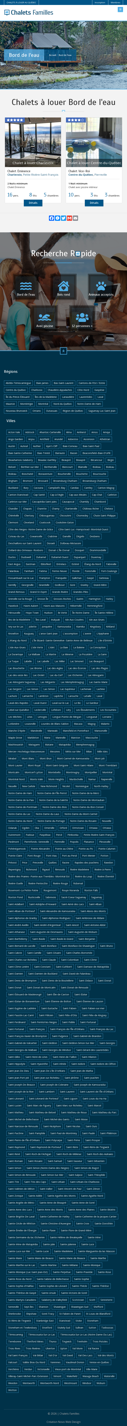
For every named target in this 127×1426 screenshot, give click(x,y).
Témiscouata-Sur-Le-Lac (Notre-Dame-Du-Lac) (86, 1334)
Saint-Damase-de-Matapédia (93, 966)
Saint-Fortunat (88, 1022)
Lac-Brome (36, 668)
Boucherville (64, 473)
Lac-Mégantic (48, 682)
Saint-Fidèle (68, 1022)
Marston (75, 737)
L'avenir (87, 633)
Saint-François (37, 1029)
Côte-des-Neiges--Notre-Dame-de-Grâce (30, 529)
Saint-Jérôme (72, 1077)
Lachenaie (85, 689)
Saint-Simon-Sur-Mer (52, 1174)
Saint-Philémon (108, 1133)
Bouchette (82, 473)
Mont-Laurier (15, 765)
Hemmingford (94, 605)
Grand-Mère (100, 584)
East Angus (14, 564)
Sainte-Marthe (98, 1258)
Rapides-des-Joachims (87, 862)
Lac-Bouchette (16, 668)
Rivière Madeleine (79, 869)
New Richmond (49, 786)
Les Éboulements (85, 709)
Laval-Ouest (40, 702)
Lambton (43, 696)
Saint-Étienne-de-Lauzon (89, 1001)
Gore (72, 584)
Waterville (109, 1376)
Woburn (101, 1383)
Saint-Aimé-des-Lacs (73, 904)
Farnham (29, 571)
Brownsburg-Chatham (95, 480)
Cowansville (36, 536)
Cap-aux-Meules (78, 494)
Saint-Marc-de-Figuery (39, 1105)
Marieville (61, 737)
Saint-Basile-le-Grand (61, 938)
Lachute (12, 696)
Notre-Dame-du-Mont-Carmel (80, 814)
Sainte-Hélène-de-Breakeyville (66, 1237)
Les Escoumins (108, 709)
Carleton (112, 494)
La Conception (98, 647)
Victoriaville (43, 1369)
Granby (84, 584)
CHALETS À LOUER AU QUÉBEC (21, 2)
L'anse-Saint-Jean (48, 633)
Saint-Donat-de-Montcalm (41, 987)
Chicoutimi (65, 515)
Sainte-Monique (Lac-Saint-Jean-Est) (28, 1272)
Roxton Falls (91, 890)
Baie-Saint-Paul (91, 446)
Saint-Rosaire (35, 1161)
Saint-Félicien (46, 1015)
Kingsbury (95, 626)
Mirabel (12, 758)
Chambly (84, 501)
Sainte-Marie (15, 1258)
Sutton (92, 1327)
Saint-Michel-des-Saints (56, 1119)
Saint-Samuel (55, 1161)
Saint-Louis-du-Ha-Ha (94, 1098)
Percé (59, 834)
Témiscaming (15, 1334)
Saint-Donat (104, 980)
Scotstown (78, 1299)
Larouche (73, 696)
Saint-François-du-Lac (101, 1029)
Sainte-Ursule (49, 1292)
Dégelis (80, 536)
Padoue (30, 834)
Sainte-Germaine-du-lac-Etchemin (26, 1237)
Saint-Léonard (16, 1098)
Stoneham (92, 1320)
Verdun (28, 1369)
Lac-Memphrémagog (72, 682)
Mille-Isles (102, 751)
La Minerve (67, 654)
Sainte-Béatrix (107, 1209)
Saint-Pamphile (37, 1133)
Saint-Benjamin (87, 938)
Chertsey (29, 515)
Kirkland (110, 626)
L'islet (51, 647)
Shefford (98, 1306)
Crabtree (52, 536)
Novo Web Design (69, 1422)
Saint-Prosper (92, 1140)
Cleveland (29, 522)
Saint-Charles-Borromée (79, 952)
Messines (55, 751)
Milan (89, 751)
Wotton (12, 1390)
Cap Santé (39, 494)
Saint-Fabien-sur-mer (93, 1008)
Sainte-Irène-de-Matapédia (23, 1244)
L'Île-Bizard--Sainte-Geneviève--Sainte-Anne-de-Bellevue (62, 640)
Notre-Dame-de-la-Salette (53, 800)
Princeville (38, 862)
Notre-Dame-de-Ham (89, 403)
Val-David (68, 1355)
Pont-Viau (51, 855)
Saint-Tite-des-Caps (35, 1181)
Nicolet (66, 786)
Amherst (81, 432)
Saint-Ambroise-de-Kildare (90, 918)
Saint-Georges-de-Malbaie (22, 1050)
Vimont (57, 1376)
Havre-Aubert (30, 605)
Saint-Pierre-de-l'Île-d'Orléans (24, 1140)
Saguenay (96, 897)
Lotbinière (13, 723)
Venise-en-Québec (99, 1362)
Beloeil (12, 467)
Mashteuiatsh (15, 744)
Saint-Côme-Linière (18, 966)
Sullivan (79, 1327)
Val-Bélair (38, 1355)
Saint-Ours (91, 1126)
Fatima (43, 571)
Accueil (52, 55)
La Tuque (13, 661)
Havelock (13, 605)
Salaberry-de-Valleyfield (54, 1299)
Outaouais (51, 410)
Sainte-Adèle (35, 1195)
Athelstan (105, 439)
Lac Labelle (43, 661)
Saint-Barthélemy (17, 938)
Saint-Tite (13, 1181)
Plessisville (104, 841)
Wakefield (72, 1376)
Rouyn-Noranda (70, 890)
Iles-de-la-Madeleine (19, 619)
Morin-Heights (56, 779)
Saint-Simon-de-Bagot (86, 1168)
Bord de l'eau (65, 55)
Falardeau (13, 571)
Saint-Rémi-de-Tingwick (96, 1147)
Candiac (74, 487)
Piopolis (74, 841)
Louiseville (30, 723)
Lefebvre (56, 709)
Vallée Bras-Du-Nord (34, 1362)
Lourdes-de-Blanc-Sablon (55, 723)
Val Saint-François (18, 1355)
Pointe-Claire (15, 855)
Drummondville (98, 550)
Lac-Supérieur (67, 689)
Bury (25, 487)
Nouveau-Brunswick (16, 410)
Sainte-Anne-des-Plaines (81, 1209)
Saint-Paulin (88, 1133)
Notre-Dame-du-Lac (19, 814)
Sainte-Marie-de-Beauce (40, 1258)
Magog (92, 723)
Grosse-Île (42, 598)
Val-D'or (52, 1355)
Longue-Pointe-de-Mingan (66, 716)
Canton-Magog (106, 487)
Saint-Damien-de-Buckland (42, 973)
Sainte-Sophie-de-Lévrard (53, 1286)
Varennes (55, 1362)
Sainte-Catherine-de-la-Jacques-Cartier (95, 1216)
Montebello (54, 772)
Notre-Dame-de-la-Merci (85, 793)
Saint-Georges (107, 1043)
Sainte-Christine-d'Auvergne (56, 1223)
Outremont (14, 834)
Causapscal (68, 501)
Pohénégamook (17, 848)
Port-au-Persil (69, 855)
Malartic (105, 723)
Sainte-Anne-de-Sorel (83, 1202)
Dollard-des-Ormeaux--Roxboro (25, 550)
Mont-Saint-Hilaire (83, 765)
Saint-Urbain (58, 1181)
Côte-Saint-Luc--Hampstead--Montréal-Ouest (83, 529)
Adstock (29, 432)
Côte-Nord (83, 389)
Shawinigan (60, 1306)
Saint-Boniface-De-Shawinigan (78, 945)
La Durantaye (15, 654)
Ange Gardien (15, 439)
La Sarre (102, 654)
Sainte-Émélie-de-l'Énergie (22, 1230)
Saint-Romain (15, 1161)
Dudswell (26, 557)
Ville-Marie (91, 1369)
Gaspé (90, 578)
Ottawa (93, 827)
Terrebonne (14, 1341)
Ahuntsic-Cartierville (50, 432)
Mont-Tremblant (108, 765)
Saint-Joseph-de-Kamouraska (90, 1084)
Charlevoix (36, 389)
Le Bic (77, 702)
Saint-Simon (14, 1168)
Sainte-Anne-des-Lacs (20, 1209)
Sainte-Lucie (42, 1251)
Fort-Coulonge (109, 571)
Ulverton (50, 1348)
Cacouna (38, 487)
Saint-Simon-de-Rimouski (22, 1174)
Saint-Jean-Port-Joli (18, 1077)
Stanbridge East (45, 1320)
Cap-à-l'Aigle (57, 494)
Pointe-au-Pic (86, 848)
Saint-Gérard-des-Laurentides (92, 1050)
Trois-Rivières (33, 1348)
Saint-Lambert (47, 1091)
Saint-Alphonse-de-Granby (22, 918)
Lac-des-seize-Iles (18, 675)
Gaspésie (99, 389)
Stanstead (64, 1320)
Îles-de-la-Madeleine (46, 396)
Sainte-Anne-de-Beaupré (53, 1202)
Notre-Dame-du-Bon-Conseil (88, 807)
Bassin (73, 453)
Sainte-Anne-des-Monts (50, 1209)
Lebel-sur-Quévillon (18, 709)
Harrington (95, 598)
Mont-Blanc (28, 758)
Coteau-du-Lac (16, 536)
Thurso (53, 1341)
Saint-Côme (90, 959)
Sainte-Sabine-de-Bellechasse (53, 1279)
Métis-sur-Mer (73, 751)
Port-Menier (88, 855)
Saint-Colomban (70, 959)
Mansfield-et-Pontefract (76, 730)
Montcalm (13, 772)
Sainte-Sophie (81, 1279)
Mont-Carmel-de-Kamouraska (73, 758)
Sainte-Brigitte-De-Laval (21, 1216)
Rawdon (108, 862)
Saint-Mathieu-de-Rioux (74, 1112)
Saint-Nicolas (73, 1126)
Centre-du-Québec (16, 389)
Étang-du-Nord (92, 564)
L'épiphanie (103, 633)
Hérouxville (14, 612)
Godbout (60, 584)
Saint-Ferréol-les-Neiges (44, 1022)
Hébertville (76, 605)
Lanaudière (68, 396)
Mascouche (91, 737)
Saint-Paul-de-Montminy (63, 1133)
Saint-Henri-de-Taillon (65, 1056)
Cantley (88, 487)
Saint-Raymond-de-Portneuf (45, 1147)
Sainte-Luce (87, 1244)
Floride (76, 571)
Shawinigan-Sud (79, 1306)
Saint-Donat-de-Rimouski (74, 987)
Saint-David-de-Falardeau (76, 973)
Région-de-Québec (73, 410)
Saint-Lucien (14, 1105)
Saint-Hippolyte (16, 1063)
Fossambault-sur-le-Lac (21, 578)
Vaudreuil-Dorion (75, 1362)
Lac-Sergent (14, 689)
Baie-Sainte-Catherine (20, 453)
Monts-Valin (36, 779)
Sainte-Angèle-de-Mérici (21, 1202)
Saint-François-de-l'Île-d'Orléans (67, 1029)
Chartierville (71, 508)
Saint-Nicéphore (52, 1126)
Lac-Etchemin (75, 675)
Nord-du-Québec (62, 403)
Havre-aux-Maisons (54, 605)
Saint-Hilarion (89, 1056)
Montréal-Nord (16, 779)
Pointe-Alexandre (40, 848)
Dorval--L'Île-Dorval (58, 550)
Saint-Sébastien (96, 1161)
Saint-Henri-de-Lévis (36, 1056)
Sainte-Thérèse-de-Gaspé (22, 1292)
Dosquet (79, 550)
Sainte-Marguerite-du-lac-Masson (96, 1251)
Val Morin (77, 1348)
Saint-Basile (38, 938)
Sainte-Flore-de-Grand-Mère (76, 1230)
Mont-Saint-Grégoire (57, 765)
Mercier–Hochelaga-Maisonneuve (26, 751)
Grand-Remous (16, 591)
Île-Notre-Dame (80, 612)
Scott (92, 1299)
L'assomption (70, 633)
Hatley (109, 598)
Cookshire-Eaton (65, 522)
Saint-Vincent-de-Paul (69, 1188)
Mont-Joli (100, 758)
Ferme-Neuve (59, 571)
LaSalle (87, 696)
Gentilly (12, 584)
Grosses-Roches (62, 598)
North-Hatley (101, 786)
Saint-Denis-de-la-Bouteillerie (58, 980)
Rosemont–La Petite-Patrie (23, 890)
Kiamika (80, 626)
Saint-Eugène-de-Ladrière (22, 1008)
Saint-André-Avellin (18, 925)
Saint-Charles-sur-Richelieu (22, 959)
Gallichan (77, 578)
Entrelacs (61, 564)
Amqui (106, 432)
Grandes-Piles (80, 591)
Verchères (13, 1369)
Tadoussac (107, 1327)
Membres (115, 2)
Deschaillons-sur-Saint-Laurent (25, 543)
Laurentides (85, 396)
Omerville (49, 827)
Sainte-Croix (82, 1223)
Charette (42, 508)
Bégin (110, 460)
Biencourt (67, 467)
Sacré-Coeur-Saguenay (73, 897)
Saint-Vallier (46, 1188)
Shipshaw (31, 1313)
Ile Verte (62, 612)
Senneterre (106, 1299)
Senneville (13, 1306)
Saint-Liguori (70, 1098)
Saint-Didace (86, 980)
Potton (104, 855)
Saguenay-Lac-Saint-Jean (101, 410)
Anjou (31, 439)
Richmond (31, 869)
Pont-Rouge (34, 855)
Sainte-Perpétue (62, 1272)
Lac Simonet (77, 661)
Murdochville (76, 779)
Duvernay (96, 557)
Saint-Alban (95, 904)
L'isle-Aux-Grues (17, 647)
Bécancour (96, 460)
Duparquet (80, 557)
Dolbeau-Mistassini (70, 543)
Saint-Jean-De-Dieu (18, 1070)
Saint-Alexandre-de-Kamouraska (57, 911)
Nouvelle (106, 820)
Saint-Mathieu (15, 1112)
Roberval (78, 883)
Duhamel (41, 557)
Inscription (100, 2)
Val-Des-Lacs (85, 1355)
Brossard (43, 480)
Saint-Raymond (16, 1147)
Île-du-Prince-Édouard (17, 396)
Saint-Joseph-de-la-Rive (21, 1091)
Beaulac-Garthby (47, 460)
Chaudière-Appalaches (60, 389)
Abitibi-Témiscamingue (18, 383)
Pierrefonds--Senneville (36, 841)
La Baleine (79, 647)
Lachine (101, 689)
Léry (68, 709)
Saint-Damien (15, 973)
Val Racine (93, 1348)
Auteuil (24, 446)
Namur (92, 779)
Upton (63, 1348)
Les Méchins (15, 716)
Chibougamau (46, 515)
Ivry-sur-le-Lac (15, 626)
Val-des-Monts (106, 1355)
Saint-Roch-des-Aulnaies (100, 1154)
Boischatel (27, 473)
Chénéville (13, 515)
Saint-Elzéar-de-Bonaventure (24, 1001)
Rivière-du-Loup (83, 876)
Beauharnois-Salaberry (20, 460)
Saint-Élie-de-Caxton (58, 994)
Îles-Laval (41, 619)
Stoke (79, 1320)
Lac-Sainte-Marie (98, 682)
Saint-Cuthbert (64, 966)
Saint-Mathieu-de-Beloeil (42, 1112)
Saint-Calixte (15, 952)
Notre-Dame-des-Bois (54, 807)
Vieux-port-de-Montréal (68, 1369)
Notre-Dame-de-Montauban (88, 800)
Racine (65, 862)
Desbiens (95, 536)
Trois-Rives (14, 1348)
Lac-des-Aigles (55, 668)
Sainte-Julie (49, 1244)
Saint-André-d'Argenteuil (47, 925)
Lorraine (106, 716)
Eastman (30, 564)
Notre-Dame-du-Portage (51, 820)
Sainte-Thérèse (100, 1286)
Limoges (42, 716)
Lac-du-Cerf (56, 675)
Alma (69, 432)
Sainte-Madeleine (63, 1251)
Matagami (34, 744)
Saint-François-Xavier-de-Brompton (27, 1036)
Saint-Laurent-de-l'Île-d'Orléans (97, 1091)
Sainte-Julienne (68, 1244)
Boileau (97, 467)
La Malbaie (34, 654)
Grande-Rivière (60, 591)
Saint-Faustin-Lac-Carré (21, 1015)
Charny (55, 508)
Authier (37, 446)
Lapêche (58, 696)
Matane (49, 744)
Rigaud (46, 869)
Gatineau (104, 578)
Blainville (82, 467)
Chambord (100, 501)
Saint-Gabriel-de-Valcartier (22, 1043)
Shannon (43, 1306)
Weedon (12, 1383)
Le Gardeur (92, 702)
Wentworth (29, 1383)
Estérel (75, 564)
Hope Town (32, 612)
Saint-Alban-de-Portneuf (21, 911)
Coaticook (44, 522)
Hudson (48, 612)
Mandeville (36, 730)
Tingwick (66, 1341)
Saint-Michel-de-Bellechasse (23, 1119)
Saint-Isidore (78, 1063)
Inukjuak (55, 619)
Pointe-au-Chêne (64, 848)
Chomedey (82, 515)
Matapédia (65, 744)
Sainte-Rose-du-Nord (19, 1279)
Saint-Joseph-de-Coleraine (54, 1084)
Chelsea (108, 508)
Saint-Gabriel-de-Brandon (87, 1036)
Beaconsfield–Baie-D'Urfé (96, 453)
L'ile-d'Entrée (105, 640)
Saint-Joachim (91, 1077)
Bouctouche (99, 473)
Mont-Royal (34, 765)
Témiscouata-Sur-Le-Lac (41, 1334)
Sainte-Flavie (49, 1230)
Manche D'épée (16, 730)
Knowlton (13, 633)
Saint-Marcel (94, 1105)
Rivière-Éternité (105, 876)
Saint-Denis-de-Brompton (22, 980)
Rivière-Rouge (60, 883)
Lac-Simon (32, 689)
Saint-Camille (34, 952)
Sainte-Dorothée (104, 1223)
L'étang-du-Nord (17, 640)
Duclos (12, 557)
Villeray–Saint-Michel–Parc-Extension (28, 1376)
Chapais (27, 508)
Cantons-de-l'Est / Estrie (92, 383)
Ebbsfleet (46, 564)
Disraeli (51, 543)
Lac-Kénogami (96, 675)
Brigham (13, 480)
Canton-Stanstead (18, 494)
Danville (67, 536)
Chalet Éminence (18, 171)
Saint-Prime (73, 1140)
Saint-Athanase (16, 932)
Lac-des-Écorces (77, 668)
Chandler (13, 508)
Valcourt (12, 1362)
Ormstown (78, 827)
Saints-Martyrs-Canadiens (22, 1299)
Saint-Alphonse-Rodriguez (56, 918)
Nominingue (82, 786)
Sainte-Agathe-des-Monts (61, 1195)
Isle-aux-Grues (97, 619)
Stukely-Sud (63, 1327)
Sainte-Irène (94, 1237)
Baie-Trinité (43, 453)
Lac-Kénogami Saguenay (21, 682)
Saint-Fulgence (60, 1036)
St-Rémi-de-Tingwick (19, 1320)
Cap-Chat (97, 494)
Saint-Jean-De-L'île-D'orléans (49, 1070)
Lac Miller (60, 661)
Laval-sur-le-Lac (60, 702)
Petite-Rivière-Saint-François (40, 174)
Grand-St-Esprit (38, 591)
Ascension (89, 439)
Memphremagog (85, 744)
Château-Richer (91, 508)
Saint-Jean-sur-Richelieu (46, 1077)
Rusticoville (34, 897)
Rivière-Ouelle (15, 883)
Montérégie (26, 403)
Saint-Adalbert (16, 904)
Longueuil (91, 716)
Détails (33, 203)
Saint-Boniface (49, 945)
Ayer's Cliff (51, 446)
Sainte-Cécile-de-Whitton (21, 1223)
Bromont (28, 480)
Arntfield (44, 439)
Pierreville (100, 174)
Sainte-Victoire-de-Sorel (74, 1292)
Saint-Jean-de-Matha (81, 1070)
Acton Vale (14, 432)
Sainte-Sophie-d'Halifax (21, 1286)
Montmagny (72, 772)
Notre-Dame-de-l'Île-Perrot (52, 793)
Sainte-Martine (49, 1265)
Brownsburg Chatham (65, 480)
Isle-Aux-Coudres (74, 619)
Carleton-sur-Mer (17, 501)
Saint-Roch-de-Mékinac (69, 1154)
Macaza (78, 723)
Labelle (28, 661)
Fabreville (111, 564)
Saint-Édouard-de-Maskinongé (25, 994)
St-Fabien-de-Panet (70, 1313)
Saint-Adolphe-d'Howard (42, 904)
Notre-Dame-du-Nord (20, 820)
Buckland (13, 487)
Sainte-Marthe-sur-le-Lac (21, 1265)
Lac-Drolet (38, 675)
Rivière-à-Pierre (102, 869)
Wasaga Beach (91, 1376)
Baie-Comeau (70, 446)
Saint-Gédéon (49, 1043)
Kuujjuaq (29, 633)
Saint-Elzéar (80, 994)
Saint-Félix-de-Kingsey (94, 1015)
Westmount (70, 1383)
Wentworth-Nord (49, 1383)
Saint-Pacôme (15, 1133)
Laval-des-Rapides (18, 702)
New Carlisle (28, 786)
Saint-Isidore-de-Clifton (103, 1063)
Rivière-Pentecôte (38, 883)
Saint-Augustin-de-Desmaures (46, 932)
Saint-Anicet (72, 925)
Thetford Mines (34, 1341)
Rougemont (50, 890)
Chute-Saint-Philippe (104, 515)
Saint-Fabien (69, 1008)
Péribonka (72, 834)
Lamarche (27, 696)
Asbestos (73, 439)
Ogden (25, 827)
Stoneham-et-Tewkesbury (22, 1327)
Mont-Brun (46, 758)
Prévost (12, 862)
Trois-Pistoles (100, 1341)
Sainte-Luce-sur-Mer (19, 1251)
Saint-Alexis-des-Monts (93, 911)
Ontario (37, 410)
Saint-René (14, 1154)
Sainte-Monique (91, 1265)
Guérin (79, 598)
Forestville (90, 571)
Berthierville (50, 467)
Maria (47, 737)
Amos (94, 432)
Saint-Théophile (96, 1174)
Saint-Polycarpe (53, 1140)
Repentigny (14, 869)
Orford (63, 827)
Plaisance (89, 841)
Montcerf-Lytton (34, 772)
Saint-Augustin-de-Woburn (82, 932)
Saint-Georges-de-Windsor (56, 1050)
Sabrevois (50, 897)
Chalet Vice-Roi (79, 171)
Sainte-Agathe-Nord (92, 1195)
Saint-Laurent (67, 1091)
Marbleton (33, 737)
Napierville (106, 779)
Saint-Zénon (93, 1188)
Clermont (13, 522)
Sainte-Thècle (79, 1286)
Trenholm (82, 1341)
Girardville (44, 584)
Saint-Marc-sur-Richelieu (69, 1105)
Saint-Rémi (72, 1147)
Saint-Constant (42, 966)
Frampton (44, 578)
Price (24, 862)
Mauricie (10, 403)
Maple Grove (15, 737)
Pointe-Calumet (106, 848)
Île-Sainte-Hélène (104, 612)
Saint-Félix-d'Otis (68, 1015)
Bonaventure (45, 473)
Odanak (12, 827)
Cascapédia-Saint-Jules (44, 501)
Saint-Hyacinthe (39, 1063)
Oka (37, 827)
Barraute (60, 453)
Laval (100, 396)
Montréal (43, 403)
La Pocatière (85, 654)
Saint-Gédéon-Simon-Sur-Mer (78, 1043)
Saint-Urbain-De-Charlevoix (85, 1181)
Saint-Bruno (106, 945)
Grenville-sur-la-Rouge (20, 598)
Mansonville (100, 730)
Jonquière (47, 626)
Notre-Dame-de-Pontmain (22, 807)
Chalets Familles (69, 1413)
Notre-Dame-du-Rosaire (83, 820)
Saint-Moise (81, 1119)
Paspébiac (45, 834)
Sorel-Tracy (48, 1313)
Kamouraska (64, 626)
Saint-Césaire (54, 952)
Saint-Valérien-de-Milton (21, 1188)
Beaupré (66, 460)
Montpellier (91, 772)
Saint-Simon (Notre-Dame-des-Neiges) (48, 1168)
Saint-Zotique (15, 1195)
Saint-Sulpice (76, 1174)
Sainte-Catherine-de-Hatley (54, 1216)
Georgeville (27, 584)
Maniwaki (52, 730)
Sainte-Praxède (84, 1272)
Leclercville (40, 709)
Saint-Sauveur (74, 1161)
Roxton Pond (15, 897)
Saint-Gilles (14, 1056)
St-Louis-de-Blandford (98, 1313)
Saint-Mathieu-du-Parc (104, 1112)
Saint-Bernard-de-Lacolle (21, 945)
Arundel (58, 439)
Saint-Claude (49, 959)
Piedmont (13, 841)
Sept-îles (29, 1306)
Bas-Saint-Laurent (63, 383)
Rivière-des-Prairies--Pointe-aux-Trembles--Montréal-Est (39, 876)
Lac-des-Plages (99, 668)
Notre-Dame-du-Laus (47, 814)
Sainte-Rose (104, 1272)
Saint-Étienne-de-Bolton (58, 1001)
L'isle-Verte (37, 647)
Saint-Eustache (49, 1008)
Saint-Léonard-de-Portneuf (43, 1098)
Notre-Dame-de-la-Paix (21, 800)
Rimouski (60, 869)
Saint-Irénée (59, 1063)
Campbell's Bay (56, 487)
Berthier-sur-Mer (30, 467)
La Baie (64, 647)
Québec (52, 862)
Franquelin (61, 578)
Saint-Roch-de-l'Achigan (38, 1154)
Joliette (33, 626)
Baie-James (42, 383)
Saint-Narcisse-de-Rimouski (23, 1126)
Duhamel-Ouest (59, 557)
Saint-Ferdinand (16, 1022)
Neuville (12, 786)
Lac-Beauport (96, 661)
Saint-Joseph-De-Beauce (21, 1084)
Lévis (29, 716)
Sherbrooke (14, 1313)
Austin (11, 446)
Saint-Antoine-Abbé (95, 925)
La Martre (50, 654)
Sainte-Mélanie (70, 1265)
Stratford (47, 1327)
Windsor (86, 1383)
